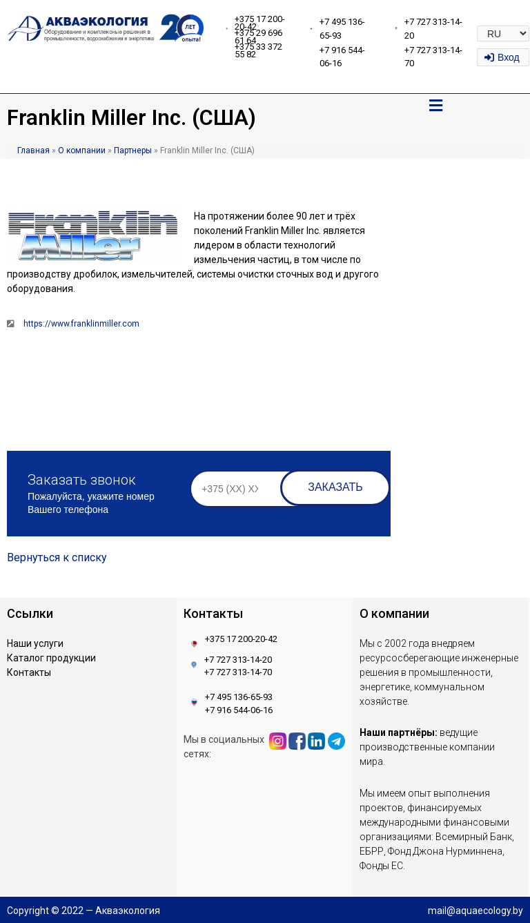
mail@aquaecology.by (475, 910)
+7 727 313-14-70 (238, 672)
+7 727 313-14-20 (238, 659)
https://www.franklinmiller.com (81, 324)
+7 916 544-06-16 (239, 710)
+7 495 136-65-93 (239, 697)
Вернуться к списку (57, 557)
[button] (435, 106)
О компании (82, 150)
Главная (33, 150)
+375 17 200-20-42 (260, 23)
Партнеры (133, 150)
